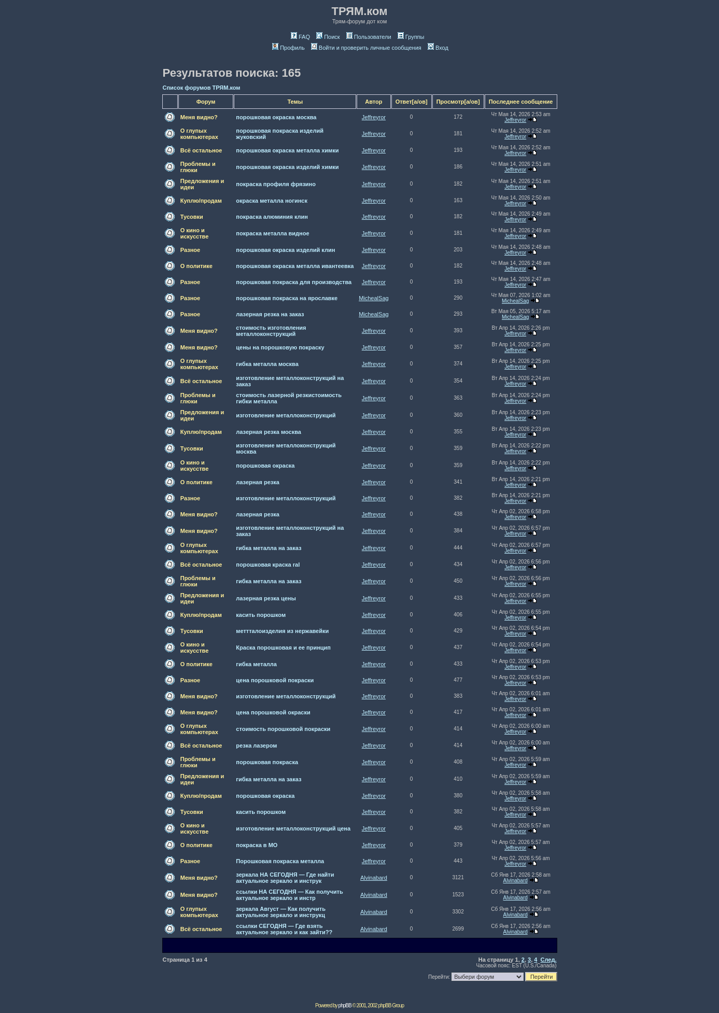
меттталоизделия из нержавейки (282, 631)
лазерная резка (257, 482)
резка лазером (256, 745)
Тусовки (191, 217)
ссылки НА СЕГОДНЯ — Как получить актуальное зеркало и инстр (289, 895)
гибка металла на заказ (268, 548)
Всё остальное (201, 150)
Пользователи (368, 37)
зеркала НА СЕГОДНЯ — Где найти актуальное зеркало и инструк (285, 877)
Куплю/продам (201, 201)
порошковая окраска (265, 465)
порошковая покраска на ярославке (286, 298)
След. (549, 959)
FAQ (300, 37)
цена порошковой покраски (275, 680)
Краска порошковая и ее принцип (283, 647)
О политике (196, 266)
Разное (190, 250)
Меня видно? (199, 117)
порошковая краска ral (268, 564)
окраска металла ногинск (271, 201)
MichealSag (373, 298)
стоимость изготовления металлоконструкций (271, 331)
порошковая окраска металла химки (287, 150)
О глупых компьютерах (199, 134)
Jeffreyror (374, 117)
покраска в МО (256, 845)
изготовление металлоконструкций (285, 415)
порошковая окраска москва (276, 117)
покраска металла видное (272, 233)
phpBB (345, 1005)
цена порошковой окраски (273, 712)
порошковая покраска (267, 762)
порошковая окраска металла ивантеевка (295, 266)
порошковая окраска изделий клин (285, 250)
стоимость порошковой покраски (283, 729)
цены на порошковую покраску (280, 347)
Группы (411, 37)
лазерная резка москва (268, 432)
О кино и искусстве (194, 233)
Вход (438, 48)
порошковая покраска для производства (293, 282)
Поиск (328, 37)
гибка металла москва (267, 364)
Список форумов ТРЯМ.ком (202, 88)
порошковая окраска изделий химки (287, 167)
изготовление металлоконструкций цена (293, 828)
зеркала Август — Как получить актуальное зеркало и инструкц (281, 912)
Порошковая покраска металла (280, 861)
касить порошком (261, 615)
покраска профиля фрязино (276, 184)
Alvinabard (373, 878)
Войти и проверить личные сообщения (366, 48)
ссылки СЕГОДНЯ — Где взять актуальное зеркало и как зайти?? (284, 929)
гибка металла (256, 664)
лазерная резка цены (266, 598)
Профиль (288, 48)
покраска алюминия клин (272, 217)
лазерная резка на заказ (270, 314)
